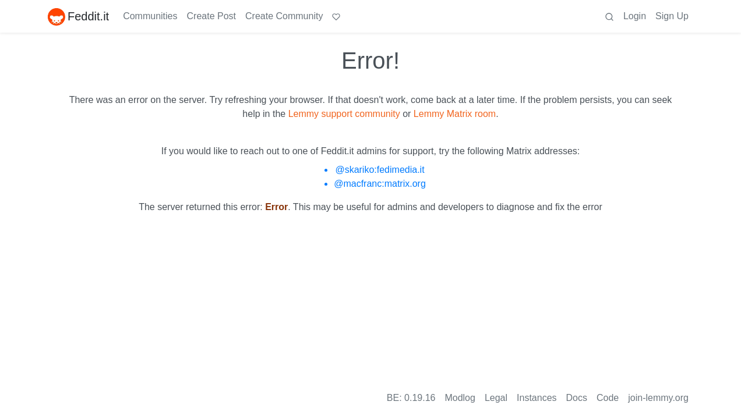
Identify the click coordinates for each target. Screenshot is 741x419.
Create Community (284, 16)
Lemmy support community (344, 114)
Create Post (211, 16)
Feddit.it (78, 16)
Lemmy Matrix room (455, 114)
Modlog (459, 398)
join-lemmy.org (658, 398)
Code (608, 398)
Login (634, 16)
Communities (150, 16)
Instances (536, 398)
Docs (576, 398)
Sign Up (672, 16)
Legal (496, 398)
